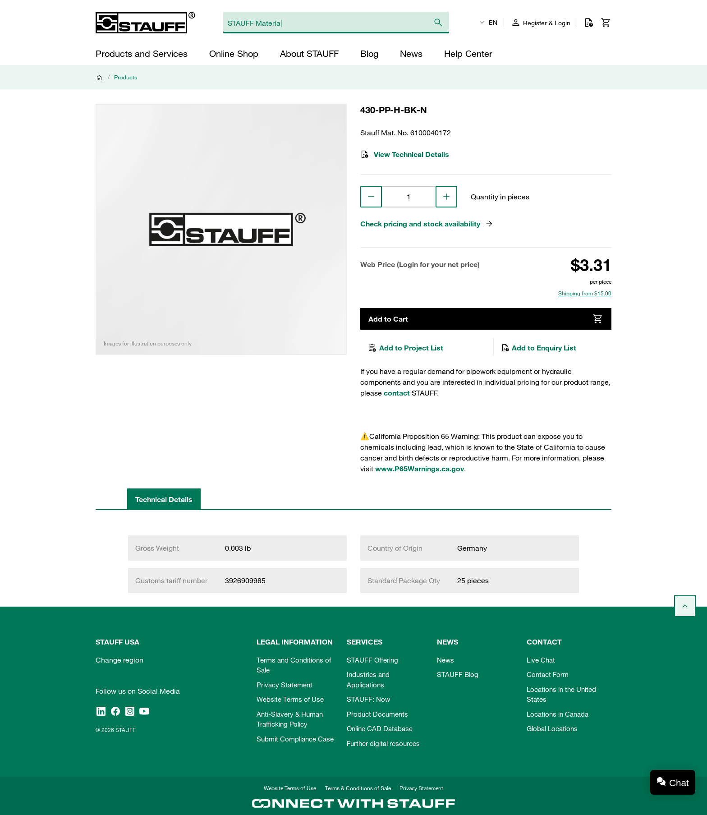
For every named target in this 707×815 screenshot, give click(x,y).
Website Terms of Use (290, 699)
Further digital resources (383, 743)
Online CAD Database (380, 728)
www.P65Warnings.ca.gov (419, 468)
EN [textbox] (493, 22)
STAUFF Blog (457, 674)
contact (397, 392)
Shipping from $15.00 (584, 293)
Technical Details (164, 499)
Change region (119, 659)
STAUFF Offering (372, 660)
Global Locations (552, 728)
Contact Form (548, 674)
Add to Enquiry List (538, 347)
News (445, 660)
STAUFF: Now (368, 699)
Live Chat (541, 660)
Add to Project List (405, 347)
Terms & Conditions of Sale (358, 788)
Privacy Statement (284, 685)
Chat (679, 783)
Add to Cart (485, 318)
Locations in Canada (557, 714)
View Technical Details (404, 154)
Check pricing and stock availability (427, 223)
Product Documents (377, 714)
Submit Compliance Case (295, 739)
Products (126, 77)
